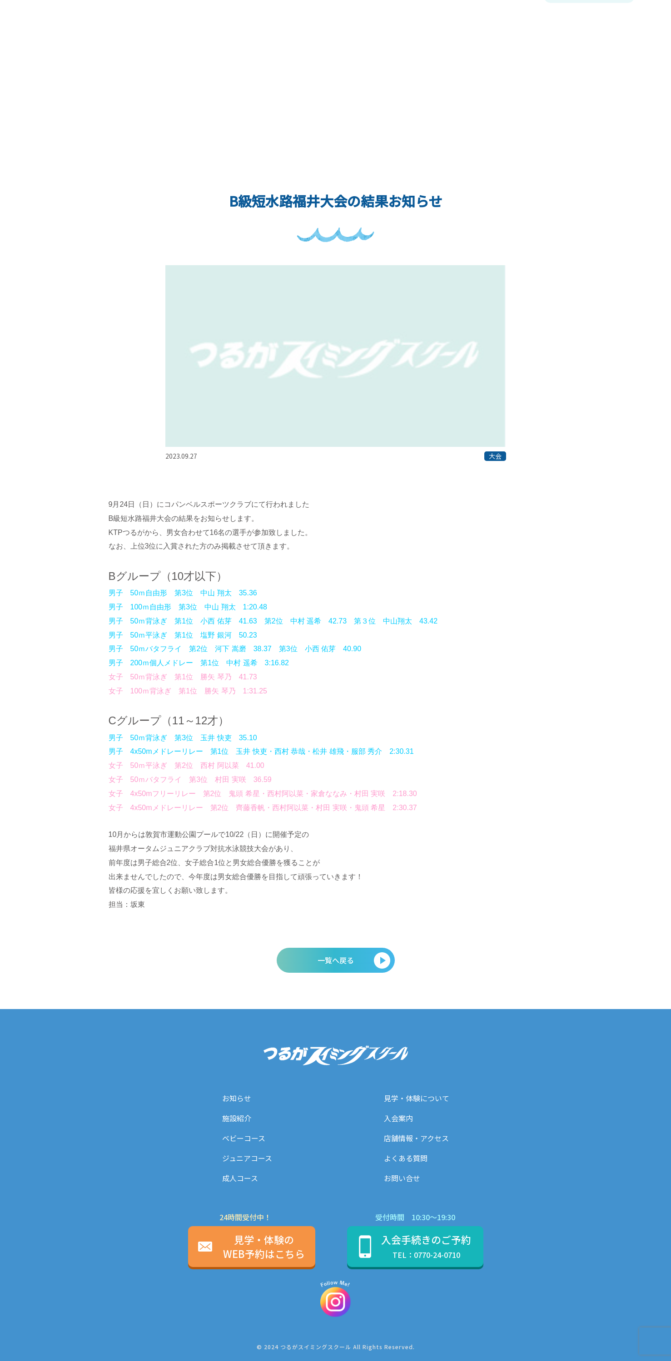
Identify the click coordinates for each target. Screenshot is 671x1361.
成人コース (240, 1178)
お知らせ (236, 1098)
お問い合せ (402, 1178)
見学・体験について (416, 1098)
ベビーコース (243, 1138)
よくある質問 (405, 1158)
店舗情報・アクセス (416, 1138)
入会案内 (398, 1118)
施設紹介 (236, 1118)
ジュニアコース (247, 1158)
